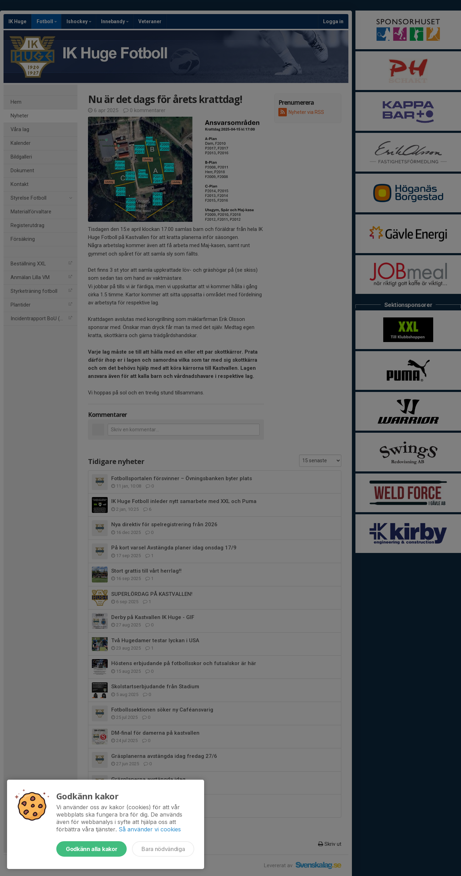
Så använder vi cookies (150, 829)
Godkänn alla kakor (91, 848)
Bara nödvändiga (163, 848)
